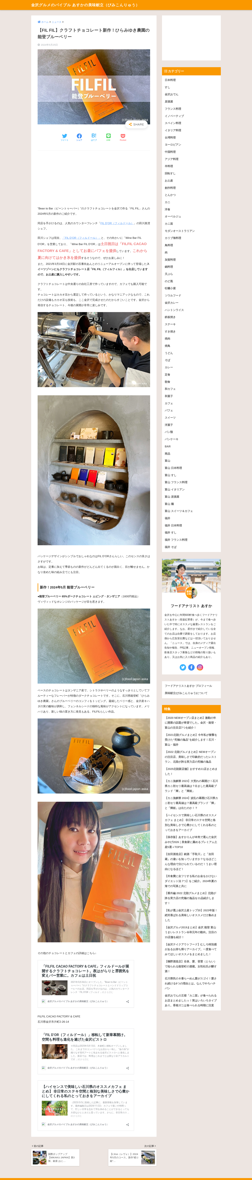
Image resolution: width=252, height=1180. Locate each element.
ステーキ (170, 324)
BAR (168, 446)
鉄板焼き (170, 317)
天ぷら (169, 274)
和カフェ (170, 388)
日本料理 (170, 80)
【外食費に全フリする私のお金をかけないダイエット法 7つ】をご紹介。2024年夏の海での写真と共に (191, 881)
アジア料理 (171, 159)
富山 (167, 460)
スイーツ (170, 417)
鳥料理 (169, 245)
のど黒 (169, 281)
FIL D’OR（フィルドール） (117, 223)
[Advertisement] (94, 176)
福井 (167, 518)
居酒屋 (169, 101)
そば (167, 360)
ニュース (56, 22)
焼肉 (167, 338)
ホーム (45, 22)
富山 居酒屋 (172, 496)
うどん (169, 353)
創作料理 (170, 187)
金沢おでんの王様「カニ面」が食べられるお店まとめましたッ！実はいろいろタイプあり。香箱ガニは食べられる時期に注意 (191, 1000)
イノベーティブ (174, 116)
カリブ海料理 (173, 238)
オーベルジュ (173, 216)
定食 (167, 374)
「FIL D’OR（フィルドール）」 (81, 237)
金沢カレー (171, 302)
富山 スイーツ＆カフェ (179, 511)
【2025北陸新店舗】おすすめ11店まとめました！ (191, 771)
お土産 (169, 180)
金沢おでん (171, 94)
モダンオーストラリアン (180, 231)
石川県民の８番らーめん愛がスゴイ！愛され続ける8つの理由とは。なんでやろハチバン (191, 983)
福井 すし (170, 532)
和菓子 (169, 396)
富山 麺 (169, 504)
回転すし (170, 173)
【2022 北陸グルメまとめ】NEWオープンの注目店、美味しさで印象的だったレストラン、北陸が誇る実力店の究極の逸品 (191, 756)
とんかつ (170, 195)
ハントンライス (174, 310)
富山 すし (170, 475)
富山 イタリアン (175, 489)
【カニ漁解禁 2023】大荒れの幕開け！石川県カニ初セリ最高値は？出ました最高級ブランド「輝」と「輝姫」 (191, 786)
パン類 (169, 432)
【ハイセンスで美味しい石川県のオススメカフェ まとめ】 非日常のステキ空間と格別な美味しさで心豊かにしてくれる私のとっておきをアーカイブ (191, 823)
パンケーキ (171, 439)
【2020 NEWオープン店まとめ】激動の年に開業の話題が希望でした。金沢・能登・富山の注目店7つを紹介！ (191, 722)
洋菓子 (169, 424)
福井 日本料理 (173, 525)
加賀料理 (170, 259)
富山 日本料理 (173, 468)
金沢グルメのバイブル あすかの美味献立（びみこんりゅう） (85, 5)
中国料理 (170, 151)
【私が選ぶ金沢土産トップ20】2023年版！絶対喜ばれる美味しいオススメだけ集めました (191, 915)
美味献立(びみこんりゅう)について (186, 693)
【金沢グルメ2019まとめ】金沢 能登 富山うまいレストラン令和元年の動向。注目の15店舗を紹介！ (191, 932)
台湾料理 (170, 137)
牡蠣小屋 (170, 288)
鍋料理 (169, 266)
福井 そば (170, 547)
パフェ (169, 410)
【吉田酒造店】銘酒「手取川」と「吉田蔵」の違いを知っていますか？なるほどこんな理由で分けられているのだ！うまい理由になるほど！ (191, 861)
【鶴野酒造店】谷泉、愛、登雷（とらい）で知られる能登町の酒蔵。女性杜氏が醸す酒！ (191, 966)
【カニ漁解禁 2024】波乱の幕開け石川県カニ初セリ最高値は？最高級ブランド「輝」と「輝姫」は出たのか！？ (191, 803)
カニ (167, 202)
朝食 (167, 381)
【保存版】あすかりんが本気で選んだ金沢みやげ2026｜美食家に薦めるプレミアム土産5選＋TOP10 (191, 842)
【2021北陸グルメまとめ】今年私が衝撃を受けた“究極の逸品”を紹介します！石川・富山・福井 (191, 739)
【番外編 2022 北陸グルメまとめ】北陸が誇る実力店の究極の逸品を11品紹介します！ (190, 898)
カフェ (169, 403)
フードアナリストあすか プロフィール (188, 685)
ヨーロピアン (173, 144)
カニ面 (169, 223)
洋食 (167, 209)
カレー (169, 367)
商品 (167, 453)
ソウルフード (173, 295)
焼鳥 (167, 345)
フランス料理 (173, 108)
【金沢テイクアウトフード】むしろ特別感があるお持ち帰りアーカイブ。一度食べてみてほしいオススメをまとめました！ (191, 949)
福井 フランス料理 (176, 539)
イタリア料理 (173, 130)
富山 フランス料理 (176, 482)
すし (167, 87)
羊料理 (169, 166)
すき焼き (170, 331)
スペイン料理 (173, 123)
